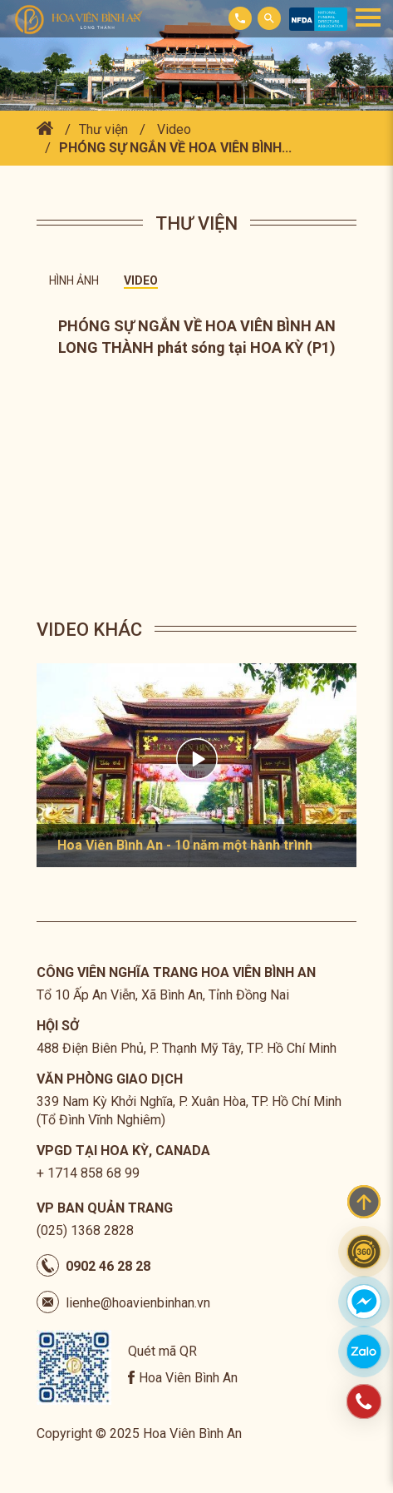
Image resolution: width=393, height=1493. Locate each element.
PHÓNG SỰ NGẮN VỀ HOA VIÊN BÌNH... (175, 148)
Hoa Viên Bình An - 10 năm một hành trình (184, 845)
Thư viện (103, 129)
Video (174, 129)
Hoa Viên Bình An (188, 1378)
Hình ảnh (74, 280)
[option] (196, 765)
